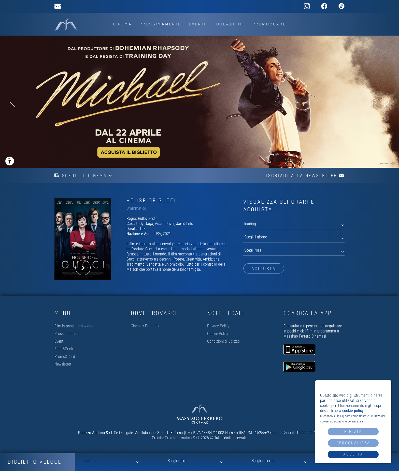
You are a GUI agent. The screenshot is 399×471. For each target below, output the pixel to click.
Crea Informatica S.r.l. (182, 437)
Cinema (122, 24)
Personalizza (353, 443)
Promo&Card (269, 24)
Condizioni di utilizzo (223, 341)
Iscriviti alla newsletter (305, 175)
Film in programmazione (73, 326)
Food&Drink (229, 24)
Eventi (197, 24)
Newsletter (62, 364)
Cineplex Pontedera (146, 326)
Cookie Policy (217, 333)
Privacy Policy (218, 326)
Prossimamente (160, 24)
